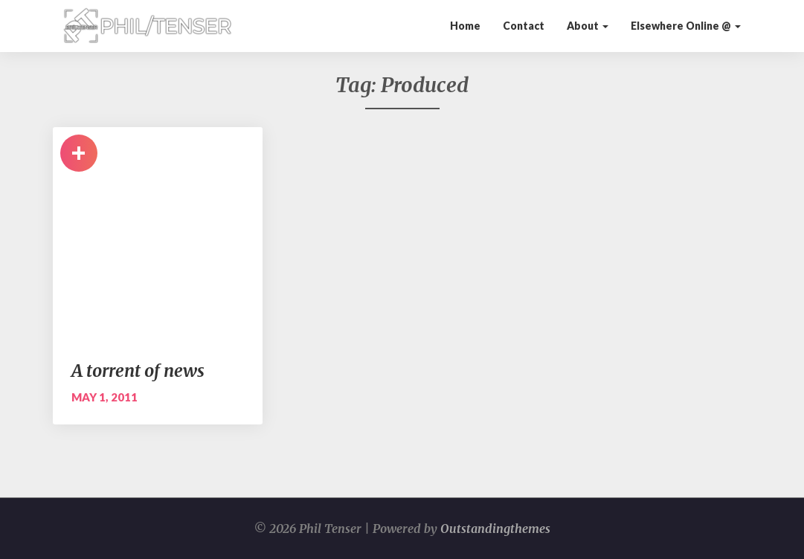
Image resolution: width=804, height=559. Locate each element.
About (587, 25)
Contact (523, 25)
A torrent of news (138, 370)
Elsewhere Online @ (686, 25)
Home (465, 25)
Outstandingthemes (495, 528)
